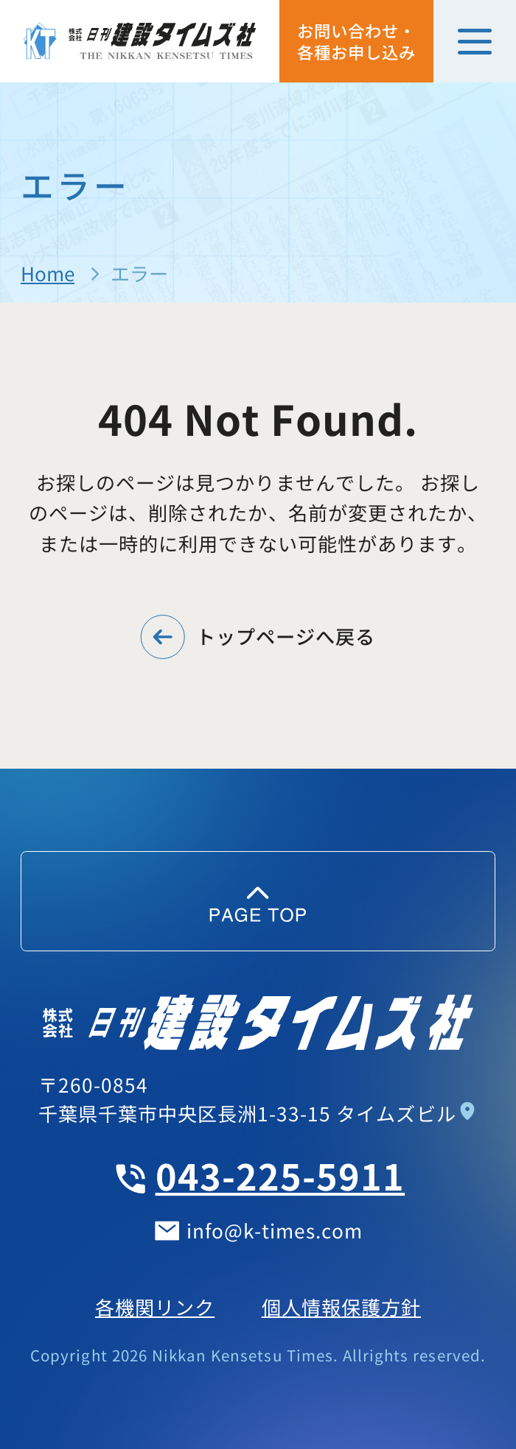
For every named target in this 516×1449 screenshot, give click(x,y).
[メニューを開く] (474, 41)
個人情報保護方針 (341, 1307)
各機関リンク (155, 1307)
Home (47, 273)
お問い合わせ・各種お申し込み (356, 40)
